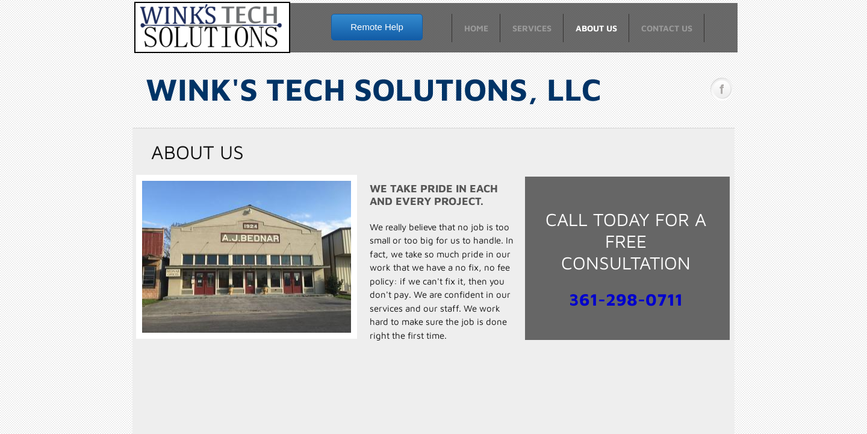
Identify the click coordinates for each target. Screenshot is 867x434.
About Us (596, 28)
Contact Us (666, 28)
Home (476, 28)
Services (532, 28)
